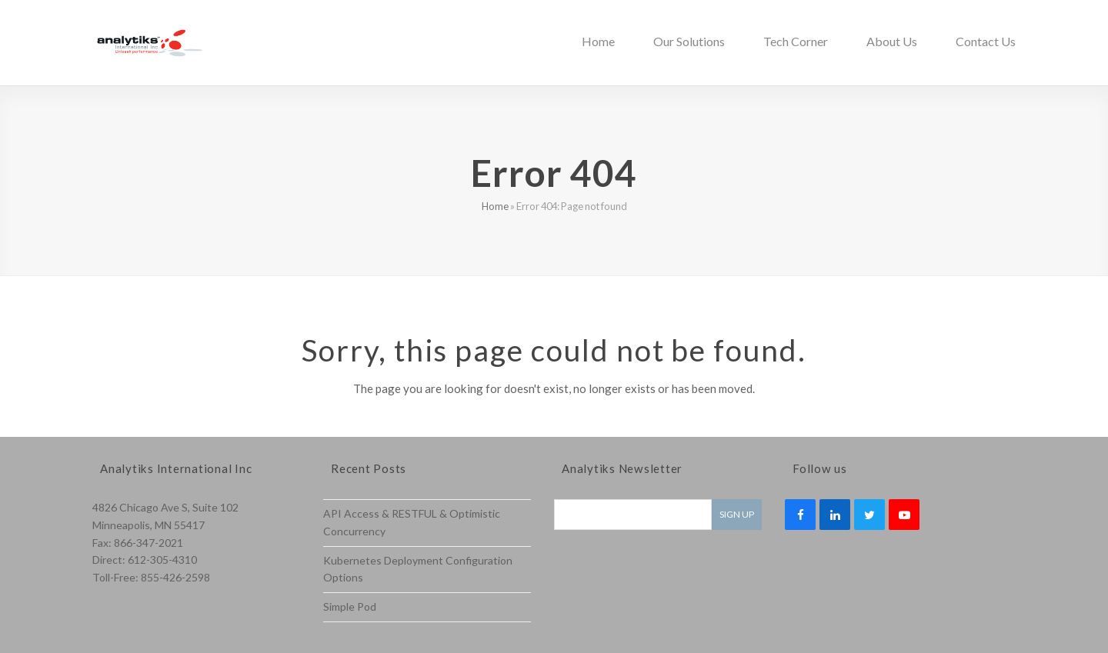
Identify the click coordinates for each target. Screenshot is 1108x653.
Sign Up (736, 514)
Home (495, 206)
